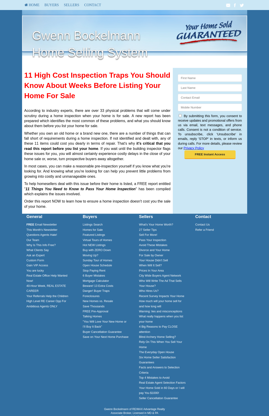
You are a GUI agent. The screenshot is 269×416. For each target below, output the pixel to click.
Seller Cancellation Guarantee (158, 398)
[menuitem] (32, 5)
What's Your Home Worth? (156, 224)
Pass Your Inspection (152, 240)
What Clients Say (37, 250)
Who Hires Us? (148, 291)
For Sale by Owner (151, 255)
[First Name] (210, 78)
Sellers (71, 5)
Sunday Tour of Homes (97, 260)
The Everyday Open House (156, 352)
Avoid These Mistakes (153, 245)
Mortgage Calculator (96, 280)
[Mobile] (210, 107)
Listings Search (93, 224)
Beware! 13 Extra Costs (98, 286)
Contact (92, 5)
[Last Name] (210, 88)
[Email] (210, 97)
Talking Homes (92, 316)
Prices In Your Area (151, 270)
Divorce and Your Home (154, 250)
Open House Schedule (97, 265)
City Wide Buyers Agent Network (160, 275)
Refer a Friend (204, 229)
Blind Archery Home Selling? (157, 337)
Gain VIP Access (37, 265)
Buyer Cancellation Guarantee (102, 332)
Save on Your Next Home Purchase (105, 337)
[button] (210, 154)
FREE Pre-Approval (95, 311)
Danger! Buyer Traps (96, 291)
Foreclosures (91, 296)
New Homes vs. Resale (98, 301)
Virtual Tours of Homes (97, 240)
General (34, 216)
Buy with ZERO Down (97, 250)
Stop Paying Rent (94, 270)
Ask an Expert (35, 255)
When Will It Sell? (150, 265)
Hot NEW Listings (94, 245)
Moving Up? (90, 255)
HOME (32, 5)
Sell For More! (148, 234)
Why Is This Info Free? (41, 245)
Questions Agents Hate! (41, 234)
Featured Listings (94, 234)
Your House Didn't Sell (153, 260)
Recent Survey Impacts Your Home (161, 296)
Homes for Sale (93, 229)
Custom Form (35, 260)
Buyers (52, 5)
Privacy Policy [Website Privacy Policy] (194, 148)
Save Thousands (94, 306)
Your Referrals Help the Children (47, 296)
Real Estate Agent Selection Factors (162, 382)
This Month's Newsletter (41, 229)
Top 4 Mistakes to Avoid (154, 377)
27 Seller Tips (148, 229)
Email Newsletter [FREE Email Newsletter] (41, 224)
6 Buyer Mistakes (94, 275)
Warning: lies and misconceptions (160, 311)
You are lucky (35, 270)
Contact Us (202, 224)
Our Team (32, 240)
